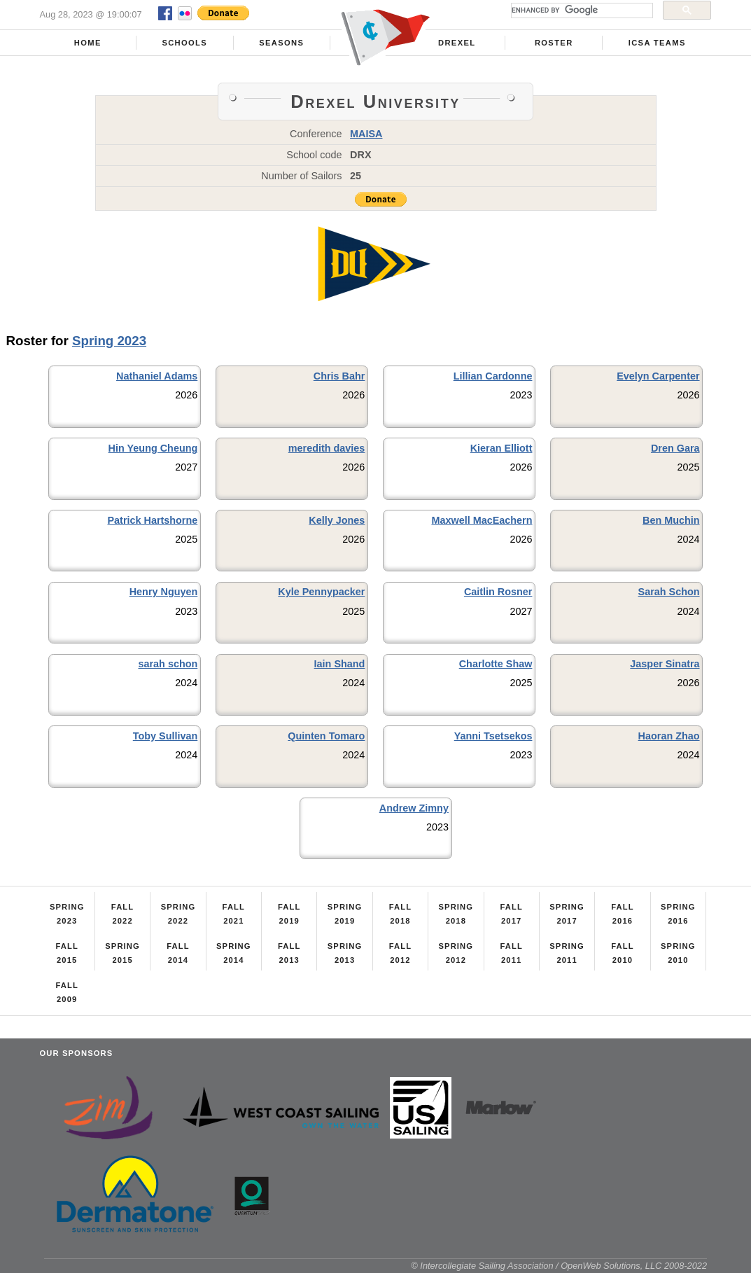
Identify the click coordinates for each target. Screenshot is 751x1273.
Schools (184, 43)
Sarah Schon (669, 591)
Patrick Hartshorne (153, 520)
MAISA (366, 133)
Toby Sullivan (165, 736)
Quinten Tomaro (326, 736)
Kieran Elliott (501, 448)
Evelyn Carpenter (658, 376)
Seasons (281, 43)
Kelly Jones (337, 520)
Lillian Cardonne (493, 376)
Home (87, 43)
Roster (554, 43)
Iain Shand (339, 663)
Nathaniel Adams (156, 376)
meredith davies (326, 448)
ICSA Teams (657, 43)
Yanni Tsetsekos (493, 736)
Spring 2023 (109, 340)
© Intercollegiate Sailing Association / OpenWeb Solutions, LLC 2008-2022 (559, 1265)
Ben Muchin (671, 520)
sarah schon (167, 663)
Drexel (456, 43)
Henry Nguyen (163, 591)
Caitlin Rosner (498, 591)
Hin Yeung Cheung (153, 448)
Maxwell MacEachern (481, 520)
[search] (581, 10)
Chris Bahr (339, 376)
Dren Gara (675, 448)
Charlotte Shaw (496, 663)
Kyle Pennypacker (321, 591)
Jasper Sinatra (664, 663)
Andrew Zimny (414, 808)
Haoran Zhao (669, 736)
